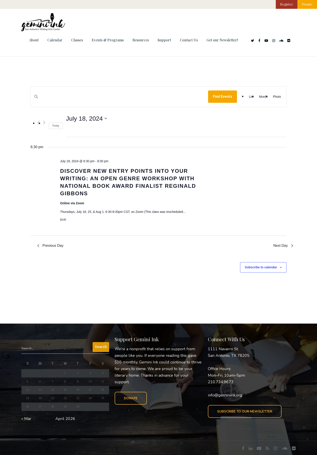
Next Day (283, 245)
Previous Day (50, 245)
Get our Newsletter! (222, 40)
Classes (77, 40)
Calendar (54, 40)
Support (164, 40)
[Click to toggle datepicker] (86, 118)
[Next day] (44, 122)
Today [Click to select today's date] (55, 125)
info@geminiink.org (225, 395)
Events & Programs (108, 40)
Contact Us (189, 40)
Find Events (222, 96)
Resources (140, 40)
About (34, 40)
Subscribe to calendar (261, 267)
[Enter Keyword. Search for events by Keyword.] (119, 101)
